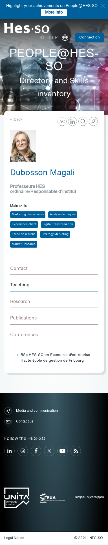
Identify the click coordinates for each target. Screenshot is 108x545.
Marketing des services (28, 214)
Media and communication (31, 411)
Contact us (18, 422)
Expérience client (24, 224)
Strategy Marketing (55, 234)
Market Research (24, 244)
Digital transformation (58, 224)
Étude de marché (24, 234)
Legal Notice (14, 538)
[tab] (54, 269)
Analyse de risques (63, 214)
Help (49, 38)
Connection (89, 37)
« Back (16, 119)
